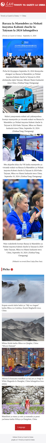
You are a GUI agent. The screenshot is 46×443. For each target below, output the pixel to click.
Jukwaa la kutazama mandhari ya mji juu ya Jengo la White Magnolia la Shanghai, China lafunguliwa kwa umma (23, 381)
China (24, 16)
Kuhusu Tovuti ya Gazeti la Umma (23, 437)
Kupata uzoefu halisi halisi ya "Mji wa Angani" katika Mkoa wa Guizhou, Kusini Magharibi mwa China (21, 308)
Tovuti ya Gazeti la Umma (10, 16)
